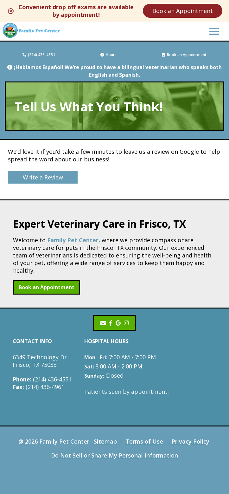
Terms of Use (144, 441)
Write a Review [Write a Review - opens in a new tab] (43, 177)
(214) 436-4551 (38, 54)
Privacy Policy (190, 441)
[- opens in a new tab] (110, 323)
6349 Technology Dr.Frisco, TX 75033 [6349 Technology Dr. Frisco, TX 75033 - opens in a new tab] (40, 360)
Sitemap (105, 441)
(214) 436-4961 (38, 387)
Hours (108, 54)
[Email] (103, 323)
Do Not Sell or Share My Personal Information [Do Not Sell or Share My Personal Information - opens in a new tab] (114, 455)
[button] (214, 31)
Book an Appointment (183, 11)
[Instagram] (126, 323)
